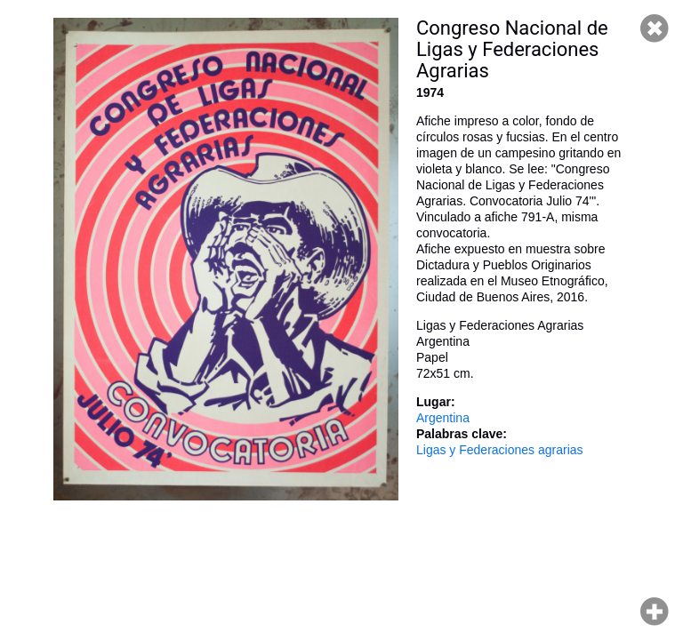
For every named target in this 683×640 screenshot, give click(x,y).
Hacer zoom (654, 611)
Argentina (443, 418)
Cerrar (654, 28)
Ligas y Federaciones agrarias (499, 450)
